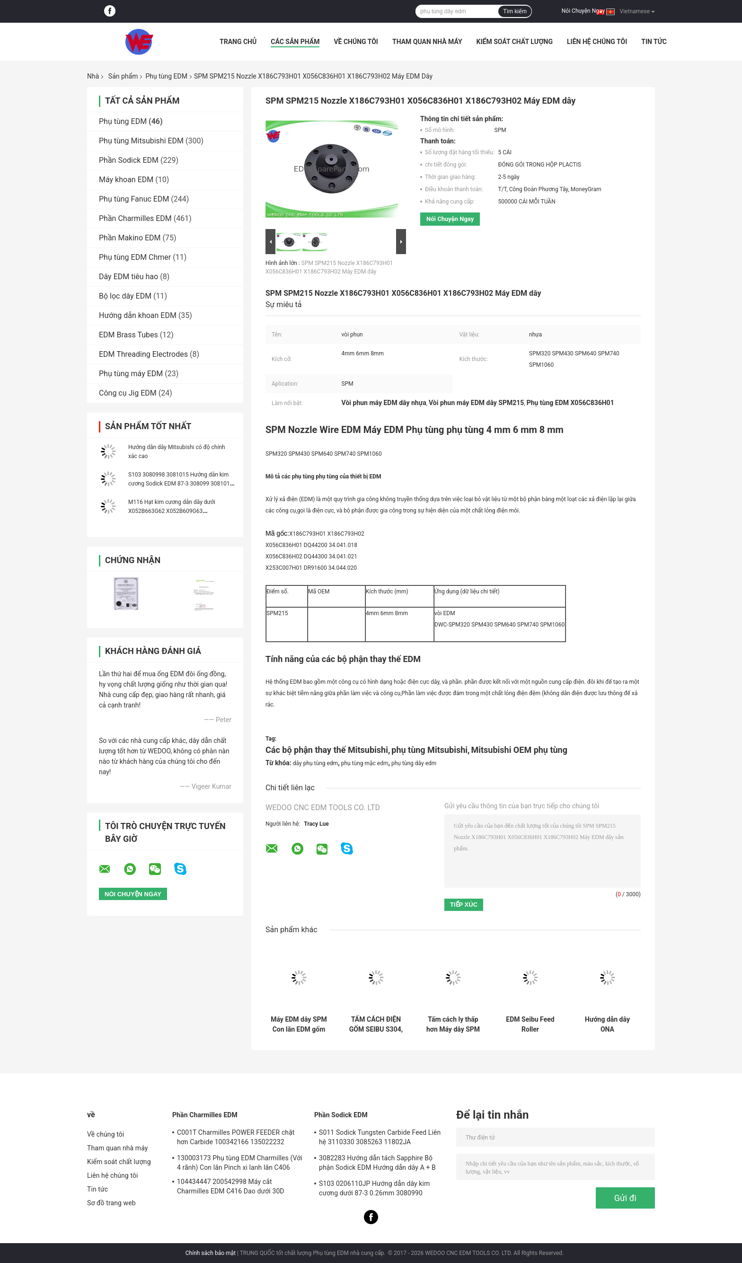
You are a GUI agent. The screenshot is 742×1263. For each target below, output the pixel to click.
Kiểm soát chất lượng (515, 41)
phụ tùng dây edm (413, 763)
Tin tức (654, 41)
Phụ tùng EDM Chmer (135, 257)
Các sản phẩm (295, 41)
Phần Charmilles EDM (135, 218)
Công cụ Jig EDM (128, 393)
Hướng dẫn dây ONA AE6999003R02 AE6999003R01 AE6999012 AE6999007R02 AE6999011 (607, 1024)
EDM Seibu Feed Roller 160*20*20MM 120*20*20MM (530, 1024)
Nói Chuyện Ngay (583, 11)
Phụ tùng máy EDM (131, 373)
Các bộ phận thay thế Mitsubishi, (327, 750)
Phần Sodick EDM (129, 160)
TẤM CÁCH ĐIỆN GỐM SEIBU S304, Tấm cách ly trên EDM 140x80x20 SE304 (376, 1024)
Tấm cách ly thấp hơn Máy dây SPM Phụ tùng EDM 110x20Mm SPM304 (453, 1024)
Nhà (93, 76)
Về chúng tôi (356, 41)
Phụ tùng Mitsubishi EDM (141, 140)
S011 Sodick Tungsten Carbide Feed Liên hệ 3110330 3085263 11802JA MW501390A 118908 (380, 1138)
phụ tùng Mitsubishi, (430, 750)
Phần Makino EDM (130, 237)
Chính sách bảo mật (211, 1253)
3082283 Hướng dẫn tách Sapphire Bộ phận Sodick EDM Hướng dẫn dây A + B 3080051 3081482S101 (377, 1164)
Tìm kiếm (515, 11)
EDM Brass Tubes (128, 334)
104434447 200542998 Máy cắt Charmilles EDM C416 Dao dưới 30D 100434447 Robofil (230, 1188)
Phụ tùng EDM (166, 76)
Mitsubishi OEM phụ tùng (519, 750)
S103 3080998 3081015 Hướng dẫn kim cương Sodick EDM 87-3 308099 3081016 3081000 (180, 483)
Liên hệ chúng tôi (597, 41)
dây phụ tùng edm (315, 763)
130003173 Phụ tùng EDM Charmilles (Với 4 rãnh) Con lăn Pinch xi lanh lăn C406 (239, 1162)
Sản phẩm (123, 76)
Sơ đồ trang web (111, 1203)
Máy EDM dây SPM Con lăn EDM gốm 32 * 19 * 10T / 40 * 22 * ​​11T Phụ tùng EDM (299, 1024)
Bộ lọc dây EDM (125, 295)
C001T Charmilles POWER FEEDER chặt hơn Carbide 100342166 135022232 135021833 (236, 1138)
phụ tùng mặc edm (365, 763)
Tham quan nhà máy (427, 41)
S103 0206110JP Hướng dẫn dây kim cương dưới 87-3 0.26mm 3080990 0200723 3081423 (374, 1190)
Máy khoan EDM (126, 179)
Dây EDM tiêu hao (128, 276)
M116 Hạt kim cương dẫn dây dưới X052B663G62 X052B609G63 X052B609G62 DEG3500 (171, 511)
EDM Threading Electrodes (143, 354)
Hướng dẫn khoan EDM (138, 315)
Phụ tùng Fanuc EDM (134, 198)
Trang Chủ (238, 41)
